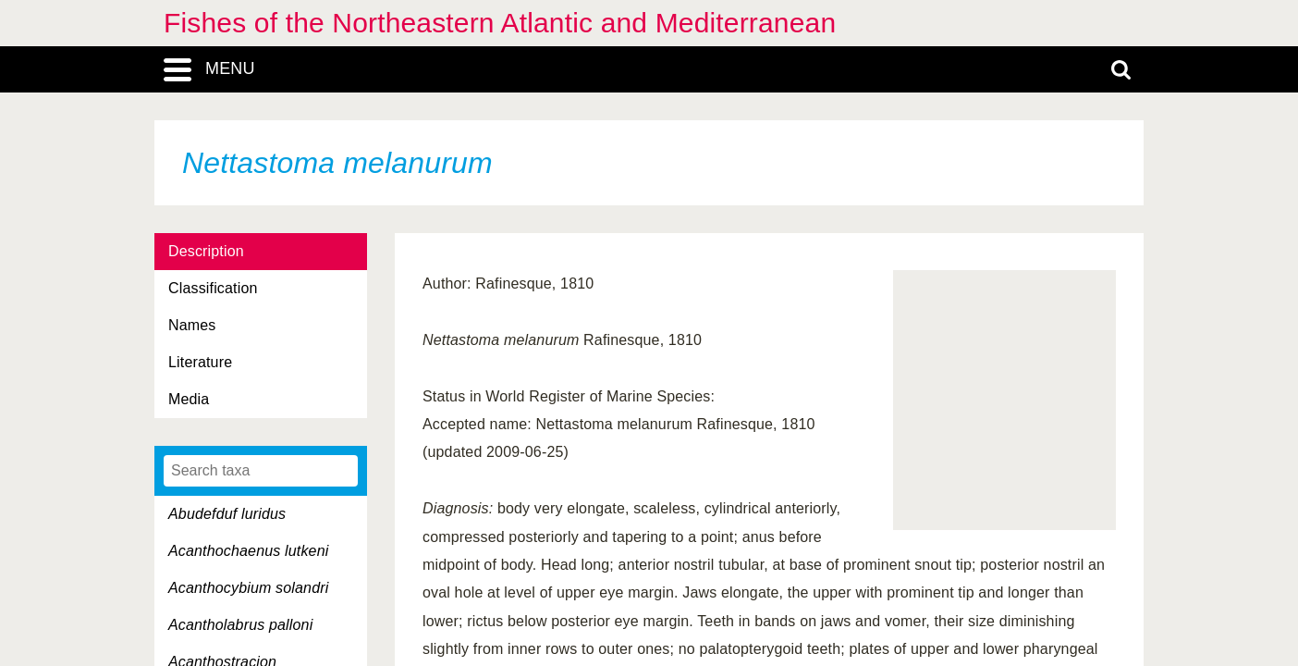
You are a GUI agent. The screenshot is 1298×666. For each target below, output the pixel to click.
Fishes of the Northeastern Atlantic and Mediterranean (500, 22)
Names (191, 325)
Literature (200, 362)
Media (188, 399)
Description (206, 251)
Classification (213, 288)
